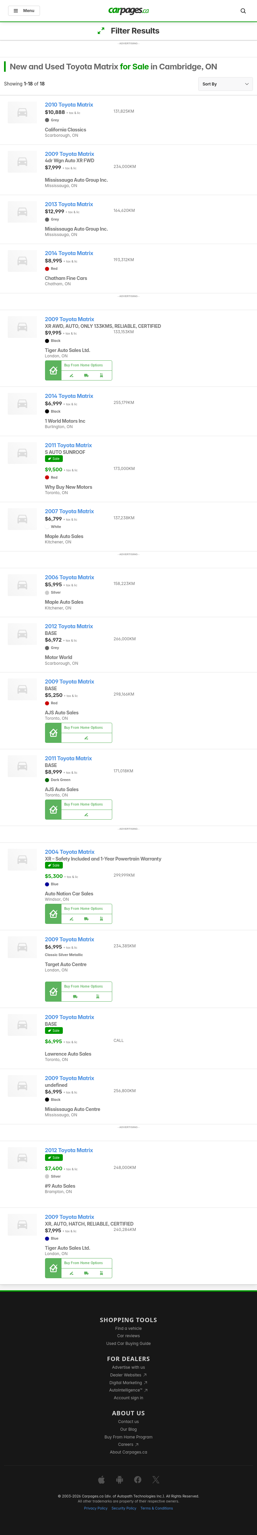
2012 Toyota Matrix (69, 626)
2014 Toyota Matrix (69, 253)
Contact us (128, 1421)
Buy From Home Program (128, 1436)
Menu (24, 10)
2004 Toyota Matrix (70, 852)
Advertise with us (128, 1367)
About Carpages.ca (128, 1452)
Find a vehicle (128, 1328)
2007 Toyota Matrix (69, 511)
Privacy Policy (96, 1508)
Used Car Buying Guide (128, 1343)
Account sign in (128, 1397)
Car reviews (128, 1335)
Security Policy (124, 1508)
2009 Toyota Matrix (69, 154)
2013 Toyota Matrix (69, 204)
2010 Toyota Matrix (69, 105)
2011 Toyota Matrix (68, 445)
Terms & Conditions (156, 1508)
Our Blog (128, 1429)
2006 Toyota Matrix (69, 577)
